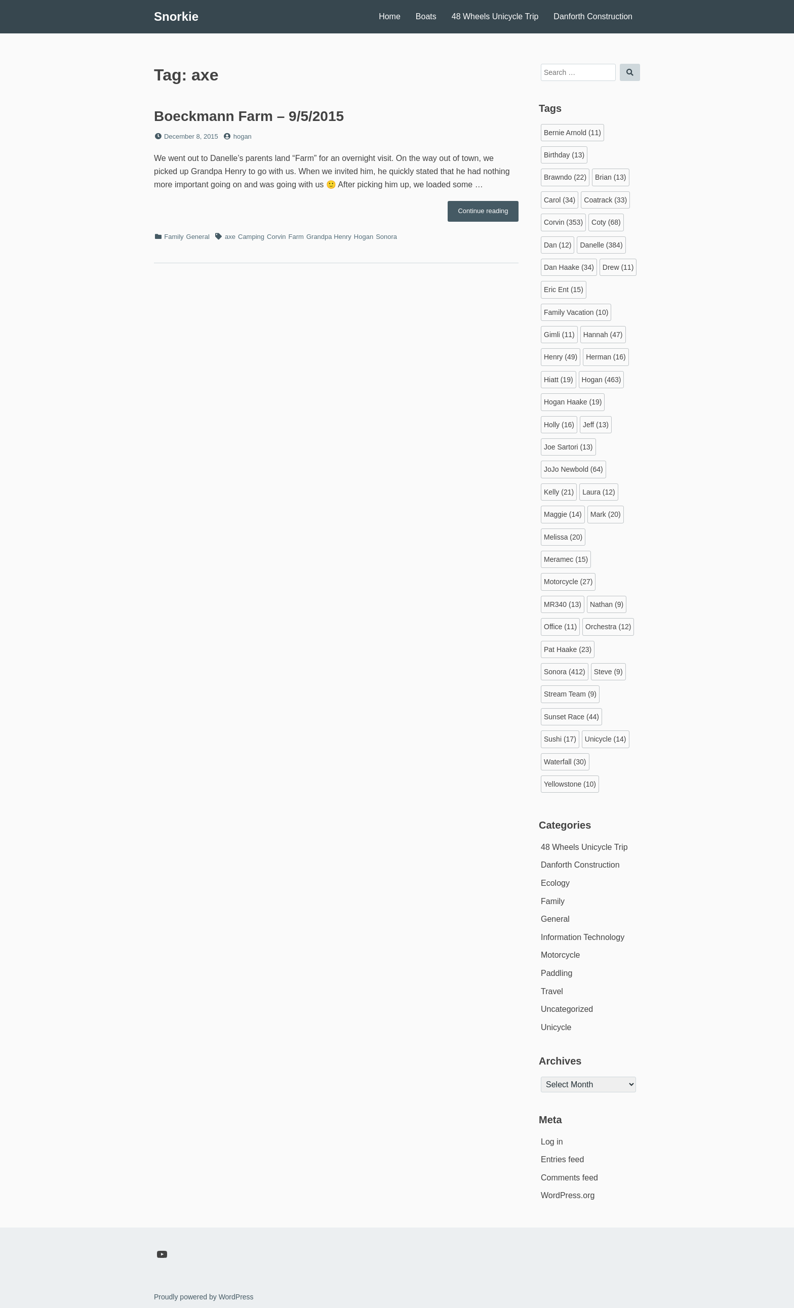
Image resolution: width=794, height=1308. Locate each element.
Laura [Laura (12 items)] (598, 492)
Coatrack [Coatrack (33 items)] (605, 200)
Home (390, 16)
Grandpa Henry (328, 236)
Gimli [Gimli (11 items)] (559, 335)
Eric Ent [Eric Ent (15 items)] (563, 289)
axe (230, 236)
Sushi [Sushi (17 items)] (560, 739)
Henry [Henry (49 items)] (560, 357)
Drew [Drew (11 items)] (618, 267)
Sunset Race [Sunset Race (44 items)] (571, 717)
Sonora (386, 236)
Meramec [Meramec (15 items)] (566, 559)
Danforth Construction (592, 16)
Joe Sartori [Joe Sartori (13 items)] (568, 447)
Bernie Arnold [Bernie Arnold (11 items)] (572, 133)
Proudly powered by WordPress (204, 1297)
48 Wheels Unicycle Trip (495, 16)
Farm (296, 236)
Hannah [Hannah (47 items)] (603, 335)
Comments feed (569, 1177)
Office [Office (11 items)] (560, 627)
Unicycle (556, 1027)
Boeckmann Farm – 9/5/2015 (249, 116)
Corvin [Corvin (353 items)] (563, 222)
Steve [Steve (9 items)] (608, 672)
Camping (251, 236)
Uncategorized (567, 1009)
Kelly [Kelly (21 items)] (559, 492)
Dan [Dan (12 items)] (557, 245)
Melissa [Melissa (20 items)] (563, 537)
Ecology (555, 883)
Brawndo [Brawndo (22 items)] (565, 177)
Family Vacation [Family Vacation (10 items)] (576, 312)
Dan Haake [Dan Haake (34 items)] (569, 267)
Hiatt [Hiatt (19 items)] (558, 380)
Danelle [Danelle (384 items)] (601, 245)
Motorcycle (560, 955)
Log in (552, 1141)
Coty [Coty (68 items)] (606, 222)
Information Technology (582, 937)
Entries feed (562, 1159)
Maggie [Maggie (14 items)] (563, 514)
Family (173, 236)
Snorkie (176, 16)
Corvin (276, 236)
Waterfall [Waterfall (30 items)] (565, 762)
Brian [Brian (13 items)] (610, 177)
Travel (552, 991)
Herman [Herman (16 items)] (606, 357)
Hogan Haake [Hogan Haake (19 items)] (573, 402)
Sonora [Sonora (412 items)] (564, 672)
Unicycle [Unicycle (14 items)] (605, 739)
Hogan (363, 236)
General (198, 236)
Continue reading (488, 214)
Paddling (556, 973)
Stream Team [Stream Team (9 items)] (570, 694)
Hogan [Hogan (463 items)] (601, 380)
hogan (242, 136)
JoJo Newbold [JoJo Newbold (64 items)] (573, 469)
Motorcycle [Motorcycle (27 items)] (568, 582)
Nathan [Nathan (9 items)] (606, 604)
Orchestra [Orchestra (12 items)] (608, 627)
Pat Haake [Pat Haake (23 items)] (567, 649)
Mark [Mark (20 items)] (605, 514)
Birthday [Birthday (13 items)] (564, 155)
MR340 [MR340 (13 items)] (562, 604)
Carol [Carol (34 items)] (559, 200)
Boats (426, 16)
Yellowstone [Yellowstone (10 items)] (570, 784)
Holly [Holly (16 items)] (559, 425)
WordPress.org (567, 1195)
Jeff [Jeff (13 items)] (596, 425)
